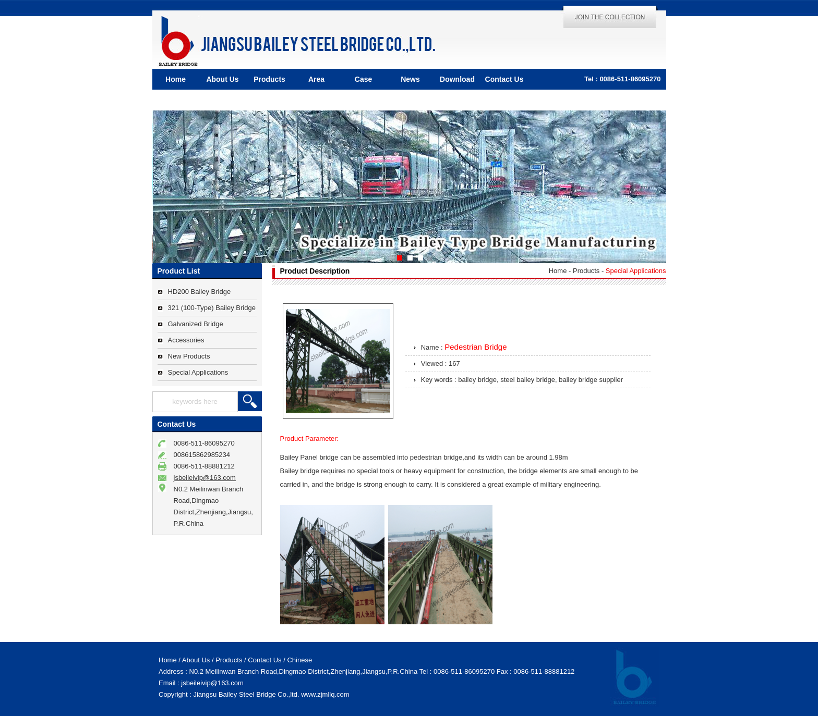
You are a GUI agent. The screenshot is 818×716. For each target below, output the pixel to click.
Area (316, 79)
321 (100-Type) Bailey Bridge (212, 308)
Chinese (299, 660)
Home (175, 79)
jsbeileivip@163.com (205, 478)
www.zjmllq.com (325, 694)
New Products (189, 356)
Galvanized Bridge (195, 324)
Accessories (186, 340)
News (410, 79)
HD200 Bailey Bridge (199, 291)
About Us (222, 79)
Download (457, 79)
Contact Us (504, 79)
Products (269, 79)
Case (363, 79)
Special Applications (198, 372)
